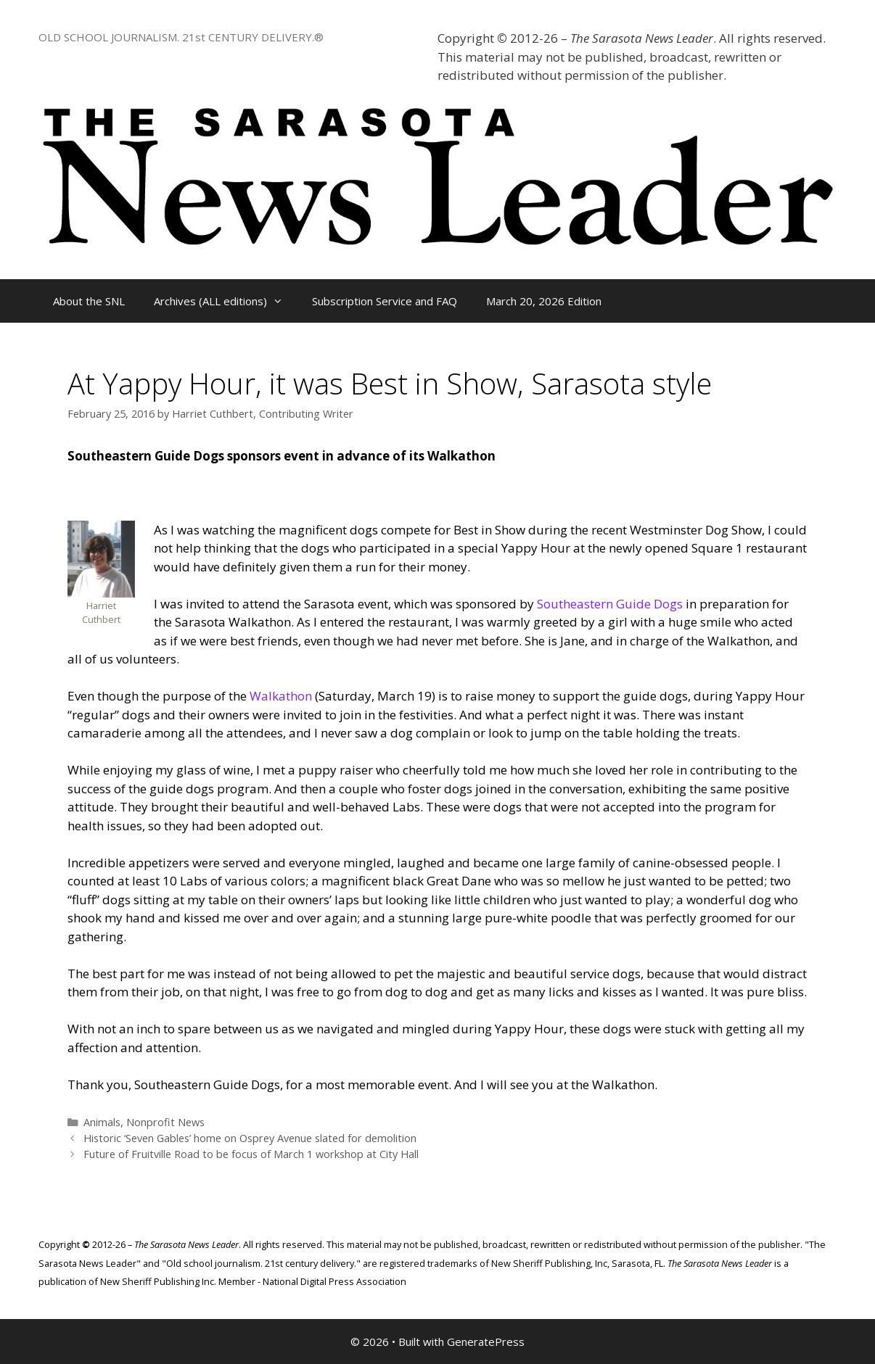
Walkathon (281, 695)
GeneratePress (486, 1341)
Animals (101, 1122)
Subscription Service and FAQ (384, 301)
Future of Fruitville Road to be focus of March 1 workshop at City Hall (251, 1154)
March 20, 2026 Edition (543, 301)
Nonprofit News (165, 1122)
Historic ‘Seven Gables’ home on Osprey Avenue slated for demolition (249, 1138)
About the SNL (89, 301)
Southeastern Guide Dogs (610, 603)
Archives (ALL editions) (225, 301)
